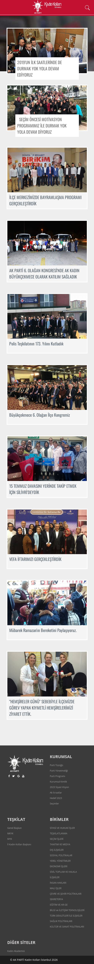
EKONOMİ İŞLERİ (59, 866)
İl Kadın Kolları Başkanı (19, 844)
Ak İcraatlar (56, 792)
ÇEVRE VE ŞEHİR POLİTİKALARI (66, 893)
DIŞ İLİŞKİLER (57, 850)
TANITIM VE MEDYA (60, 844)
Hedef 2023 (56, 798)
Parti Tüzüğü (56, 765)
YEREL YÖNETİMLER (60, 860)
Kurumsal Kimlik (58, 781)
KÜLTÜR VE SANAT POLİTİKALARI (67, 926)
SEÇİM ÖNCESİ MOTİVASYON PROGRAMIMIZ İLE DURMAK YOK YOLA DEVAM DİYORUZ (42, 125)
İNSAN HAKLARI (58, 882)
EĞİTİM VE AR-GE (59, 904)
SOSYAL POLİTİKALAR (61, 855)
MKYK (10, 833)
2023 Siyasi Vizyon (59, 787)
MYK (9, 839)
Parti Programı (57, 776)
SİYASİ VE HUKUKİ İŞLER (62, 828)
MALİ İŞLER (55, 888)
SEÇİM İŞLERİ (57, 839)
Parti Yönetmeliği (59, 770)
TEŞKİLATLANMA (58, 833)
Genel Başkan (14, 828)
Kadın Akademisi (16, 951)
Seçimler (54, 803)
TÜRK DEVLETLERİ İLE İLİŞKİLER (66, 915)
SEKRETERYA (56, 899)
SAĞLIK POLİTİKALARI (61, 921)
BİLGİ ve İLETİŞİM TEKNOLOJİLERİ (67, 910)
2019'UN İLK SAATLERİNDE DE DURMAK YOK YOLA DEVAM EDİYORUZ (39, 68)
